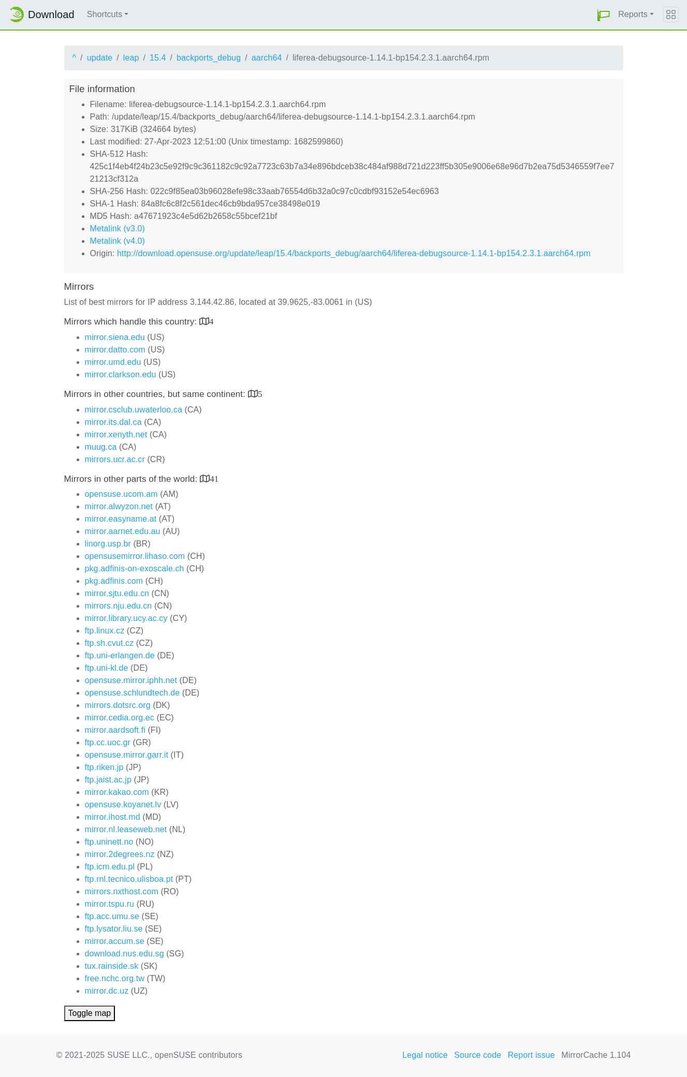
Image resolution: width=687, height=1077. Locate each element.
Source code (477, 1055)
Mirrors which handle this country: (131, 322)
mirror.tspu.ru (110, 903)
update (100, 57)
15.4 (158, 57)
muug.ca (101, 446)
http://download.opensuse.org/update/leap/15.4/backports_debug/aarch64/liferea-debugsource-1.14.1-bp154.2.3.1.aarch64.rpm (354, 253)
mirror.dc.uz (107, 990)
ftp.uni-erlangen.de (120, 655)
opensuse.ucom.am (121, 494)
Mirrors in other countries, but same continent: (156, 394)
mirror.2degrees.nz (120, 854)
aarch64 (267, 57)
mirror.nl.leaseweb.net (126, 829)
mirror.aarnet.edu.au (122, 531)
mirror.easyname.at (121, 518)
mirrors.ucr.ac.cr (115, 459)
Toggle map (89, 1013)
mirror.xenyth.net (116, 434)
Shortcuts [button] (105, 14)
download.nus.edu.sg (124, 953)
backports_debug (209, 57)
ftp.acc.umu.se (112, 916)
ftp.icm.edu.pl (110, 866)
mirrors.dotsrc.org (118, 705)
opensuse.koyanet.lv (123, 804)
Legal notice (425, 1055)
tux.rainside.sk (112, 966)
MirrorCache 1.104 (596, 1055)
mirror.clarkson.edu (120, 374)
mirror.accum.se (114, 941)
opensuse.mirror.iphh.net (131, 680)
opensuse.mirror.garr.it (126, 754)
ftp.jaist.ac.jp (108, 779)
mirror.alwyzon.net (119, 506)
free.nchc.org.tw (114, 978)
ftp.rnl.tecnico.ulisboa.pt (129, 879)
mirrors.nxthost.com (121, 891)
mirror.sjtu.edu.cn (117, 593)
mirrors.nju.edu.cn (118, 605)
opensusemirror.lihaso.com (135, 556)
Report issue (531, 1055)
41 (214, 478)
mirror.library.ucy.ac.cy (126, 618)
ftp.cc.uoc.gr (107, 742)
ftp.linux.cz (105, 630)
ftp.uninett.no (109, 841)
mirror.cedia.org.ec (119, 717)
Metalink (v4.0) (117, 241)
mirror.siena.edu (115, 337)
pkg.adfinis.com (114, 581)
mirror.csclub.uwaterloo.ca (133, 409)
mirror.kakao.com (117, 792)
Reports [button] (633, 14)
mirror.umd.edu (113, 362)
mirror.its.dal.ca (113, 422)
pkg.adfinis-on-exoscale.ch (134, 568)
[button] (603, 14)
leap (131, 57)
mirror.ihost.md (112, 817)
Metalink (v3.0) (117, 228)
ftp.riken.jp (104, 767)
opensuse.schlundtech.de (132, 692)
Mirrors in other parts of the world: (132, 479)
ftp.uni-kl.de (106, 667)
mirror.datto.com (115, 349)
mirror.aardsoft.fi (115, 730)
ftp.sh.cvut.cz (109, 643)
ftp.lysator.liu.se (114, 928)
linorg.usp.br (108, 543)
